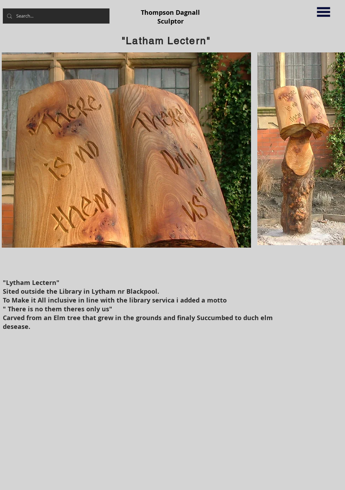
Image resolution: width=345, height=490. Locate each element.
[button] (323, 12)
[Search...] (55, 16)
